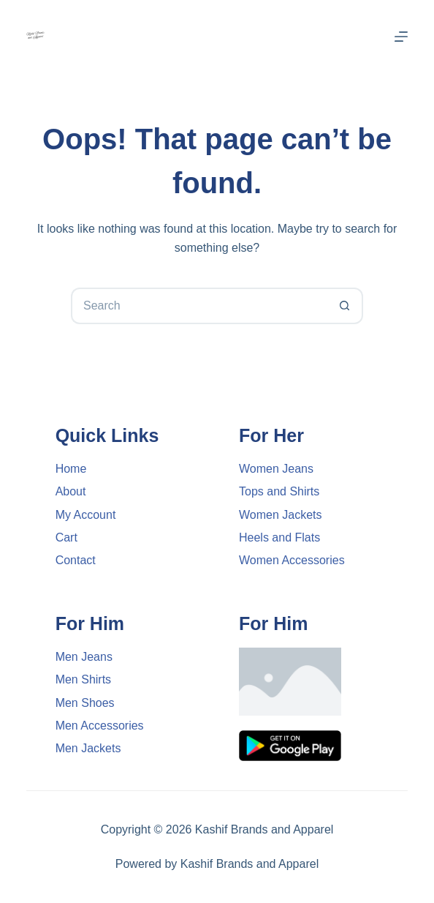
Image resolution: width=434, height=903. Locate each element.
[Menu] (401, 36)
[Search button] (345, 306)
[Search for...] (199, 306)
